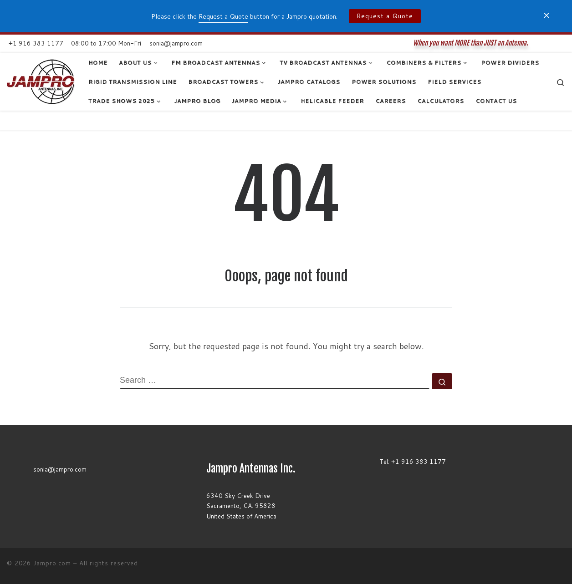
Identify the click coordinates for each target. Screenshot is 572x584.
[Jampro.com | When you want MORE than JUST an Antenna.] (41, 81)
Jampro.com (52, 563)
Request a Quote (385, 15)
